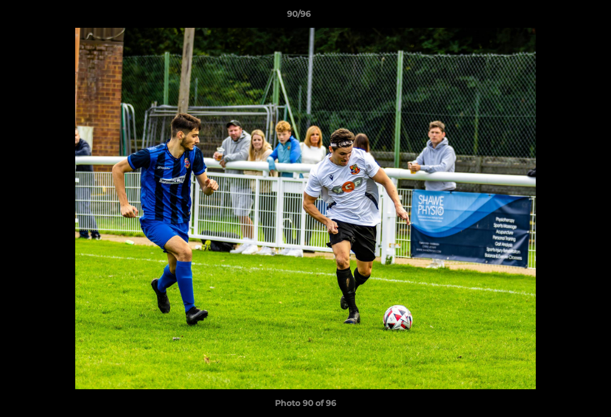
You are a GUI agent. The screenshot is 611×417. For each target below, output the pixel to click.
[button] (562, 17)
